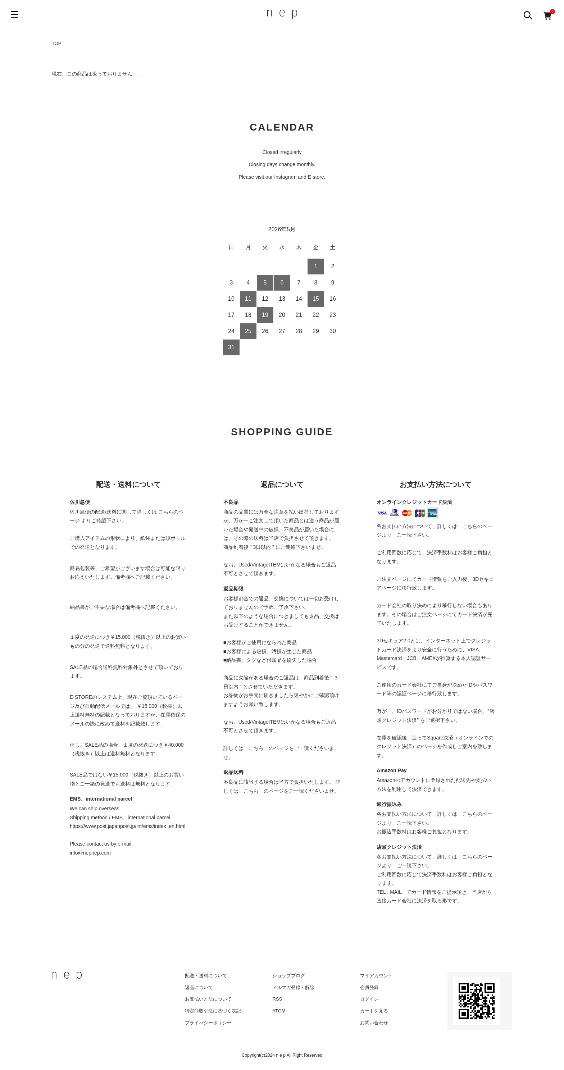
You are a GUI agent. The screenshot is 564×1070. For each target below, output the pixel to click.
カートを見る (374, 1011)
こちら (256, 748)
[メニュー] (14, 14)
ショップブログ (288, 975)
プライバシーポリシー (208, 1022)
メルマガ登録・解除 (293, 987)
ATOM (278, 1011)
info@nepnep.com (90, 853)
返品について (199, 987)
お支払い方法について (208, 999)
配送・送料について (206, 975)
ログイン (369, 999)
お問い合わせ (374, 1022)
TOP (57, 43)
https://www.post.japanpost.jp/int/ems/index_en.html (127, 826)
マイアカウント (376, 975)
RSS (277, 999)
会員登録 (369, 987)
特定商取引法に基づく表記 (213, 1011)
